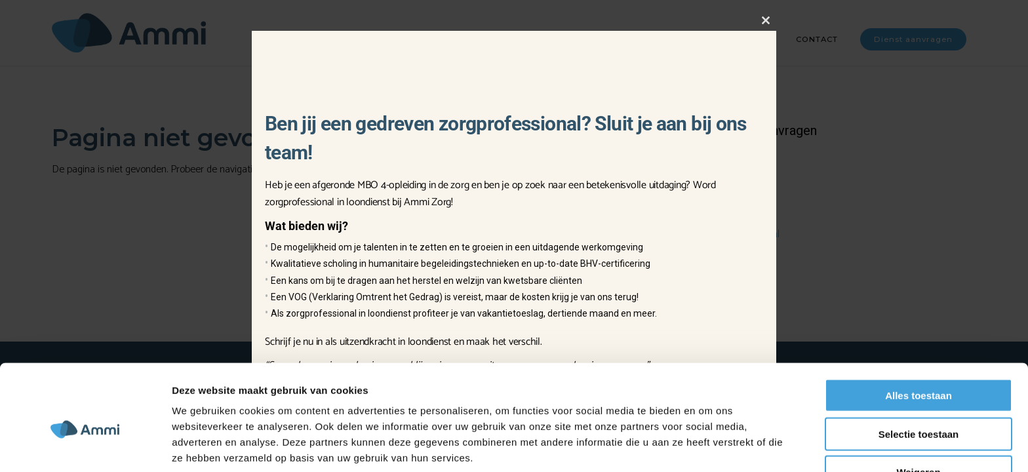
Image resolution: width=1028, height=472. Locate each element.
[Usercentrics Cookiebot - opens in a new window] (85, 446)
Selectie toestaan (919, 379)
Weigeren (918, 417)
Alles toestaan (918, 341)
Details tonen (708, 446)
